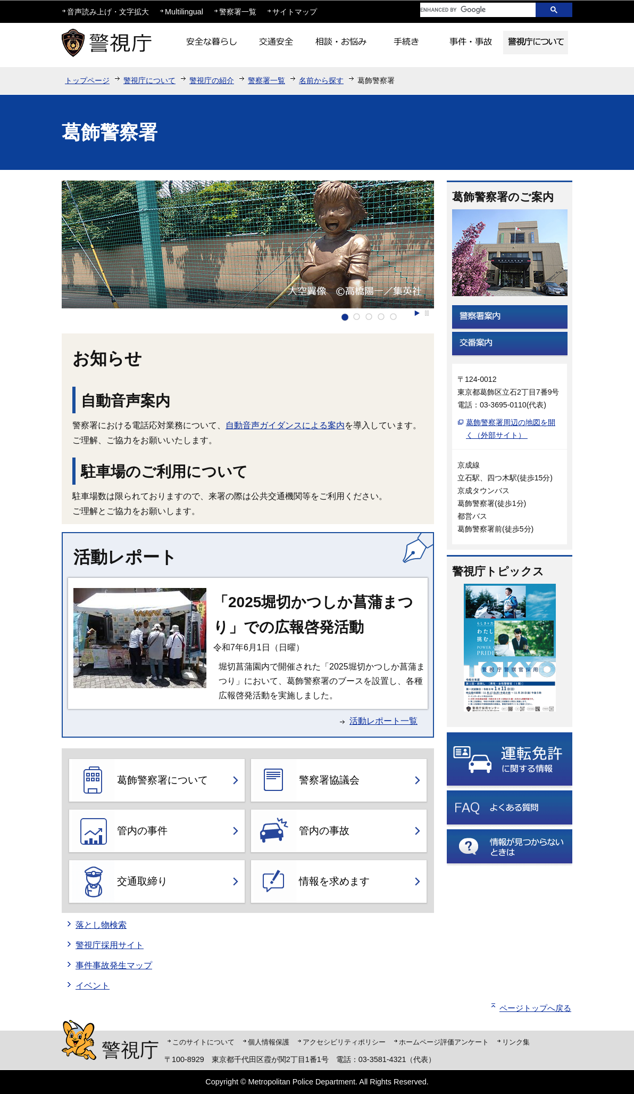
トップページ (87, 80)
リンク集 (516, 1042)
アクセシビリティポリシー (344, 1042)
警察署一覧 (237, 11)
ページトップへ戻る (535, 1008)
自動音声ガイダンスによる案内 (285, 425)
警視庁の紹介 (211, 80)
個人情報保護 (268, 1042)
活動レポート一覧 (383, 720)
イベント (93, 985)
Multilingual (184, 11)
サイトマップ (294, 11)
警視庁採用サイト (110, 945)
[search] (469, 10)
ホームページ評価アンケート (444, 1042)
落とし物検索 (101, 924)
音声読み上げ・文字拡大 (108, 11)
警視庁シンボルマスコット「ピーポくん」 (79, 1040)
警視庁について (149, 80)
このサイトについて (203, 1042)
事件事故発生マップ (114, 965)
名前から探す (321, 80)
